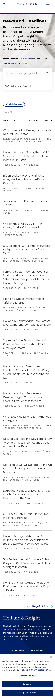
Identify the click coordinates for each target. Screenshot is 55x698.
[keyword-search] (47, 73)
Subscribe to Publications (27, 650)
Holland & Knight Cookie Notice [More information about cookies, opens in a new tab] (35, 683)
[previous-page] (28, 606)
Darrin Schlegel (27, 59)
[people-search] (27, 73)
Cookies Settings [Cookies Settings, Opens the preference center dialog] (27, 689)
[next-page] (51, 606)
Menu (49, 4)
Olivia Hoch (10, 63)
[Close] (51, 671)
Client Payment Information (20, 657)
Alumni (7, 665)
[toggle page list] (47, 606)
